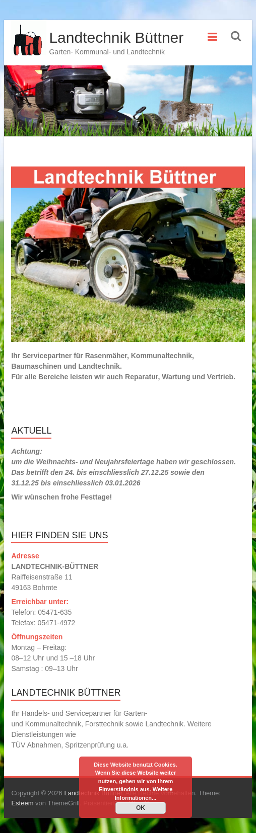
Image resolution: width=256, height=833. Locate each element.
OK (140, 807)
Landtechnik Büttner (116, 37)
